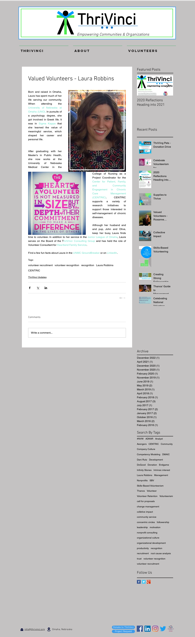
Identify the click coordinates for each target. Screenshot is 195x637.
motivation (155, 527)
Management (161, 475)
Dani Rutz (142, 459)
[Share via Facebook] (29, 287)
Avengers (142, 444)
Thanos (141, 491)
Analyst (159, 438)
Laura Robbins (104, 265)
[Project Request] (123, 631)
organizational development (151, 543)
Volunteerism (166, 496)
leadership (142, 527)
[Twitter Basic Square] (144, 582)
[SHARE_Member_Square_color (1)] (171, 629)
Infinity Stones (144, 470)
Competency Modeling (148, 454)
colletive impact (145, 511)
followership (163, 522)
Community (167, 444)
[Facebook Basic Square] (139, 582)
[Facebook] (140, 629)
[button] (151, 49)
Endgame (164, 464)
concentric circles (146, 522)
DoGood (141, 464)
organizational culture (148, 537)
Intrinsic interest (162, 470)
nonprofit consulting (147, 532)
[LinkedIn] (147, 629)
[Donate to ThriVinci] (123, 627)
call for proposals (146, 501)
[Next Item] (167, 85)
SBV (152, 480)
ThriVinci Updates (37, 277)
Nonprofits (142, 480)
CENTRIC (34, 270)
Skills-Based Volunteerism (150, 485)
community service (146, 517)
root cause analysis (161, 553)
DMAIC (166, 454)
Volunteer (152, 491)
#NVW (140, 438)
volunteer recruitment (40, 265)
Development (156, 459)
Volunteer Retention (147, 496)
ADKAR (149, 438)
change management (148, 506)
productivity (143, 548)
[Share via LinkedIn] (45, 287)
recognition (87, 265)
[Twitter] (163, 629)
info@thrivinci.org (35, 629)
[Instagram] (155, 629)
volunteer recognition (67, 265)
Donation (152, 464)
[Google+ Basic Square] (149, 582)
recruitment (143, 553)
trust (139, 558)
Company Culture (146, 449)
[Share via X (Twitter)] (37, 287)
